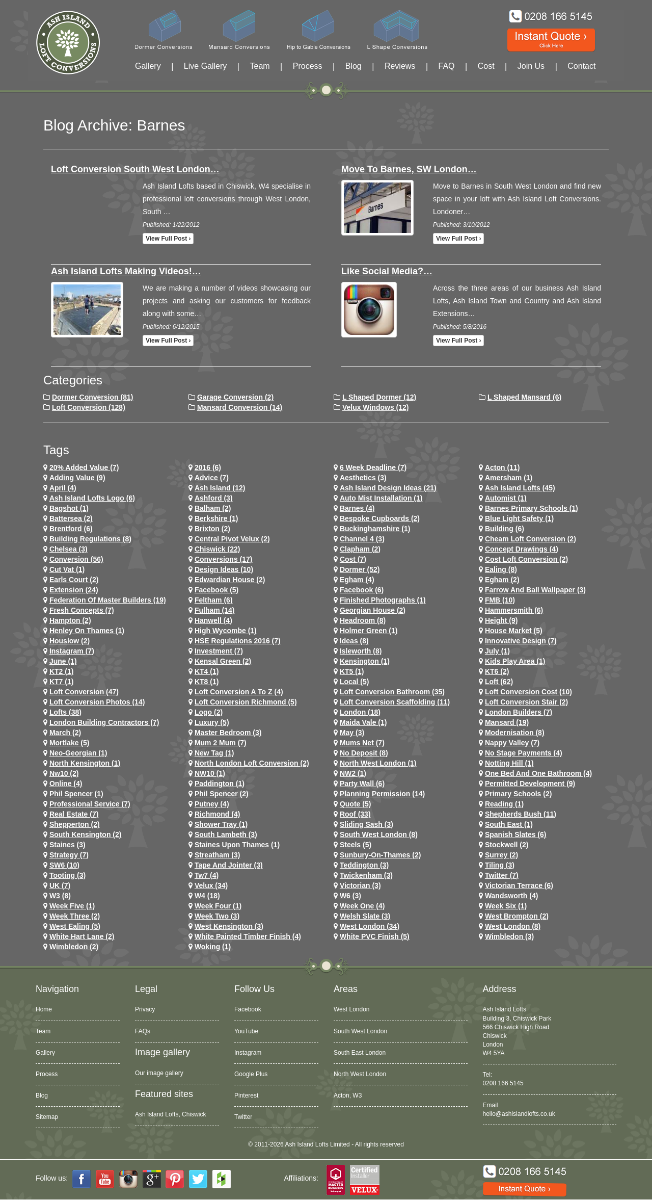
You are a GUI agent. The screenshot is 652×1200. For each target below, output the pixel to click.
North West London (360, 1074)
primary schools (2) (518, 794)
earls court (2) (73, 580)
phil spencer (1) (76, 794)
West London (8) (512, 926)
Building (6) (504, 529)
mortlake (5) (69, 743)
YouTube (246, 1031)
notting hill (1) (509, 763)
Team (259, 66)
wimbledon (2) (73, 947)
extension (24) (73, 590)
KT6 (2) (497, 671)
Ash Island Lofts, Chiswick (170, 1114)
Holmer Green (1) (369, 631)
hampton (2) (70, 620)
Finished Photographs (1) (383, 600)
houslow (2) (69, 641)
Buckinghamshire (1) (375, 529)
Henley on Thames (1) (86, 631)
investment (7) (219, 651)
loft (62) (499, 681)
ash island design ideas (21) (388, 488)
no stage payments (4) (523, 753)
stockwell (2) (507, 845)
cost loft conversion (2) (526, 559)
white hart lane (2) (82, 936)
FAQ (447, 66)
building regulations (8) (90, 539)
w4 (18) (207, 896)
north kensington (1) (84, 763)
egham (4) (357, 580)
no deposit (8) (364, 753)
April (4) (62, 488)
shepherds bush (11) (520, 814)
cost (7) (353, 559)
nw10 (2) (64, 773)
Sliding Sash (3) (366, 824)
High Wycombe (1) (226, 631)
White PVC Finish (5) (375, 936)
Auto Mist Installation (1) (381, 498)
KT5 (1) (352, 671)
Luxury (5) (212, 722)
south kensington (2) (85, 834)
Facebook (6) (362, 590)
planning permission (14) (382, 794)
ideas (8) (354, 641)
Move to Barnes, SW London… (409, 169)
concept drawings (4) (521, 549)
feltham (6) (214, 600)
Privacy (145, 1009)
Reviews (400, 66)
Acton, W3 (348, 1095)
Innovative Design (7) (521, 641)
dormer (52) (360, 569)
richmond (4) (217, 814)
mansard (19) (507, 722)
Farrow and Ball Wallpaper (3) (535, 590)
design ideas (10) (224, 569)
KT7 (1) (61, 681)
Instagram (247, 1052)
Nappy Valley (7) (512, 743)
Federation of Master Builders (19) (107, 600)
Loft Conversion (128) (88, 407)
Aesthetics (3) (363, 478)
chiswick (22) (217, 549)
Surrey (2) (501, 855)
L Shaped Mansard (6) (524, 397)
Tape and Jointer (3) (229, 865)
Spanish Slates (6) (516, 834)
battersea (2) (71, 518)
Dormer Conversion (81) (92, 397)
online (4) (66, 783)
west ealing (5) (74, 926)
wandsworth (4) (511, 896)
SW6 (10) (64, 865)
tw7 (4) (207, 875)
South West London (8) (379, 834)
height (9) (501, 620)
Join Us (531, 66)
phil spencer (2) (222, 794)
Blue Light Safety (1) (519, 518)
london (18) (360, 712)
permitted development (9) (530, 783)
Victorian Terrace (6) (519, 885)
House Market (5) (513, 631)
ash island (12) (220, 488)
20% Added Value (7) (84, 467)
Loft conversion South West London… (135, 169)
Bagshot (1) (69, 508)
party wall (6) (362, 783)
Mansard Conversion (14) (239, 407)
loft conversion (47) (84, 692)
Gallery (148, 66)
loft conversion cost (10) (528, 692)
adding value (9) (77, 478)
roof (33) (355, 814)
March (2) (65, 732)
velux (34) (211, 885)
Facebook (247, 1009)
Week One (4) (362, 906)
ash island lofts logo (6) (92, 498)
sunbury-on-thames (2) (380, 855)
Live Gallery (205, 66)
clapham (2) (360, 549)
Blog (353, 66)
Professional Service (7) (89, 804)
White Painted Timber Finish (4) (248, 936)
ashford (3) (214, 498)
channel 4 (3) (362, 539)
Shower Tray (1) (221, 824)
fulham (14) (215, 610)
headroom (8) (363, 620)
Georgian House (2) (372, 610)
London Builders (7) (518, 712)
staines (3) (67, 845)
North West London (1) (378, 763)
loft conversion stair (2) (526, 702)
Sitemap (47, 1116)
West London (352, 1009)
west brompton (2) (517, 916)
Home (44, 1009)
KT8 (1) (207, 681)
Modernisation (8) (515, 732)
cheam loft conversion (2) (530, 539)
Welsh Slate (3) (365, 916)
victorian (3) (360, 885)
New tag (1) (214, 753)
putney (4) (212, 804)
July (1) (497, 651)
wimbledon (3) (509, 936)
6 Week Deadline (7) (373, 467)
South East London (360, 1052)
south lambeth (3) (226, 834)
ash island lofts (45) (520, 488)
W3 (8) (60, 896)
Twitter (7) (502, 875)
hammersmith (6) (514, 610)
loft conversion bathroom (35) (392, 692)
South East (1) (509, 824)
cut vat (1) (67, 569)
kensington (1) (365, 661)
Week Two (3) (217, 916)
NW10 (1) (210, 773)
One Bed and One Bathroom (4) (538, 773)
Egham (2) (502, 580)
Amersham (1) (508, 478)
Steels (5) (355, 845)
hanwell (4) (213, 620)
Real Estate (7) (73, 814)
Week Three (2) (74, 916)
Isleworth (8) (361, 651)
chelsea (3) (68, 549)
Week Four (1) (218, 906)
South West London (360, 1031)
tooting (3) (67, 875)
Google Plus (250, 1074)
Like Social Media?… (386, 271)
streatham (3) (217, 855)
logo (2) (209, 712)
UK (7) (59, 885)
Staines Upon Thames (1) (237, 845)
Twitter (243, 1116)
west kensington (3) (229, 926)
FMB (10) (500, 600)
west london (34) (369, 926)
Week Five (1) (72, 906)
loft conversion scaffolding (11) (395, 702)
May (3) (352, 732)
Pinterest (246, 1095)
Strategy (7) (69, 855)
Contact (581, 66)
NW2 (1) (353, 773)
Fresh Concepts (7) (81, 610)
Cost (486, 66)
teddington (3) (364, 865)
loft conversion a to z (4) (239, 692)
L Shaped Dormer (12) (379, 397)
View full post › (168, 238)
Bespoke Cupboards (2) (380, 518)
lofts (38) (65, 712)
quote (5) (355, 804)
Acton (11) (502, 467)
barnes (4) (357, 508)
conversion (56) (76, 559)
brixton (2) (212, 529)
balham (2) (213, 508)
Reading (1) (504, 804)
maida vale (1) (363, 722)
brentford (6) (71, 529)
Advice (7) (212, 478)
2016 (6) (208, 467)
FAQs (142, 1031)
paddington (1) (219, 783)
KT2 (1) (61, 671)
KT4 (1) (207, 671)
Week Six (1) (506, 906)
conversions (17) (224, 559)
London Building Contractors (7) (104, 722)
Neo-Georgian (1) (78, 753)
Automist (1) (506, 498)
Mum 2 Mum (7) (221, 743)
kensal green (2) (223, 661)
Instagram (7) (71, 651)
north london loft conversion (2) (252, 763)
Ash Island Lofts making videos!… (126, 271)
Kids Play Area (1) (515, 661)
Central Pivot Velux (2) (232, 539)
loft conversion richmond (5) (246, 702)
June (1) (63, 661)
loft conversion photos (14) (97, 702)
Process (307, 66)
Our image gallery (159, 1073)
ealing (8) (501, 569)
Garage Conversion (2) (235, 397)
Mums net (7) (362, 743)
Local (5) (354, 681)
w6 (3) (350, 896)
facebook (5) (216, 590)
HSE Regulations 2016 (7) (238, 641)
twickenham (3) (366, 875)
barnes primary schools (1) (531, 508)
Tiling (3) (499, 865)
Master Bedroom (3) (228, 732)
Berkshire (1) (216, 518)
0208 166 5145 (503, 1083)
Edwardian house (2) (230, 580)
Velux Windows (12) (375, 407)
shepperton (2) (74, 824)
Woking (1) (213, 947)
